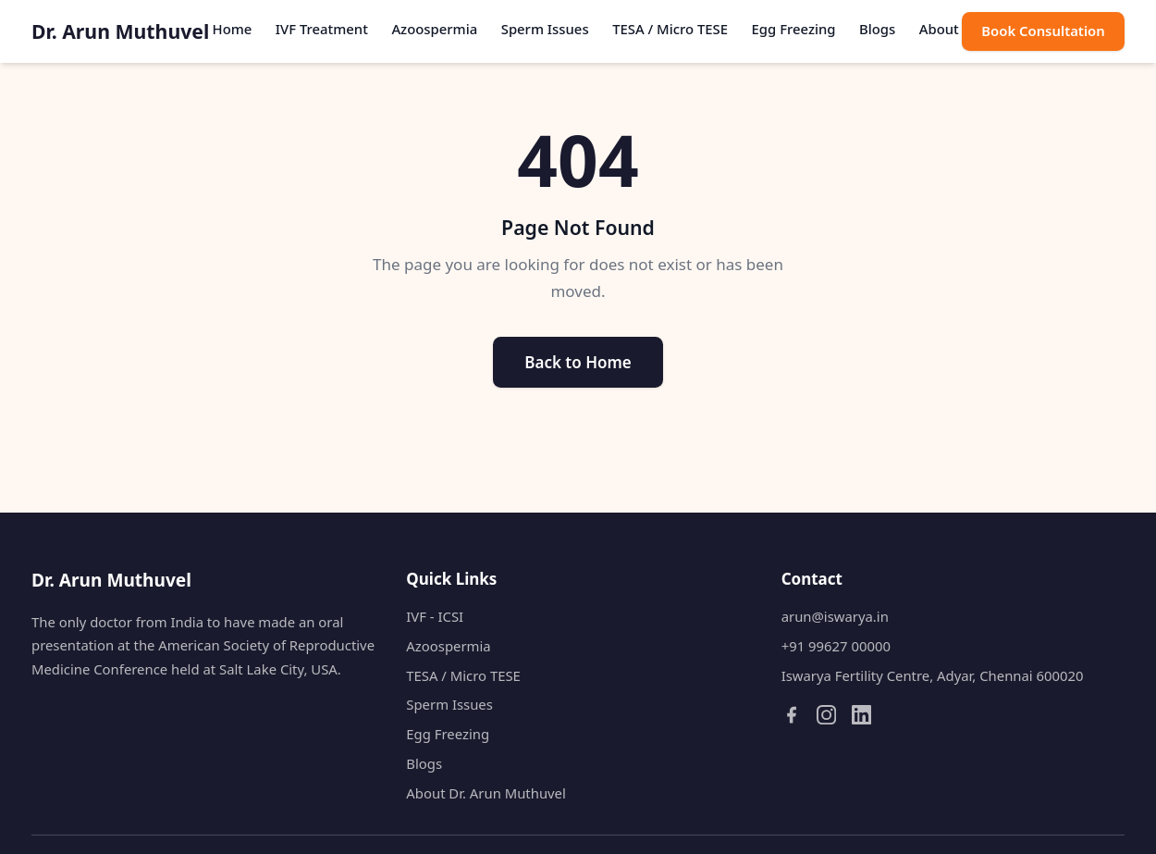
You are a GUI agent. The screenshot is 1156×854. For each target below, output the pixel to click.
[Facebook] (791, 714)
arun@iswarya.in (835, 616)
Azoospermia (434, 28)
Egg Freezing (794, 28)
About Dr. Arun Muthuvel (486, 793)
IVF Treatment (322, 28)
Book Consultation (1042, 30)
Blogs (877, 28)
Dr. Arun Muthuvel (120, 31)
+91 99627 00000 (836, 646)
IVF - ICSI (434, 616)
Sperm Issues (545, 28)
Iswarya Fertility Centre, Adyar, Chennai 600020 (932, 675)
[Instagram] (826, 714)
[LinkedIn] (861, 714)
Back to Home (578, 362)
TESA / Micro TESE (670, 28)
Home (232, 28)
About (939, 28)
